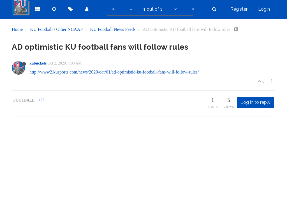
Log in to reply (255, 102)
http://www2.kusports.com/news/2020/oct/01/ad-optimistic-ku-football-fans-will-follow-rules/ (114, 72)
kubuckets (38, 63)
